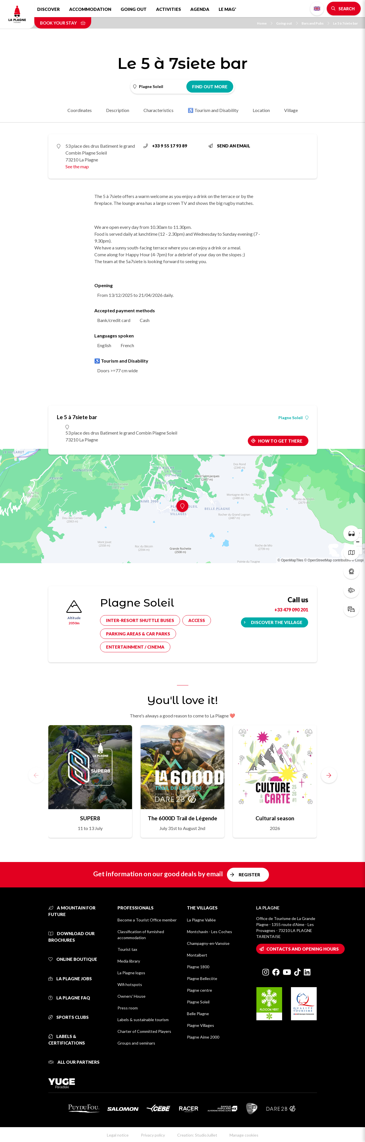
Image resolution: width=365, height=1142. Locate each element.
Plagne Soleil (293, 417)
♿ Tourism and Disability (213, 110)
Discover (48, 9)
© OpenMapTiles (290, 560)
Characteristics (158, 110)
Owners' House (131, 996)
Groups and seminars (136, 1043)
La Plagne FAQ (69, 997)
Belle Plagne (198, 1013)
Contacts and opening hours (302, 948)
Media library (128, 961)
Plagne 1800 (198, 966)
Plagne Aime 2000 (203, 1037)
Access (196, 620)
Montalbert (197, 955)
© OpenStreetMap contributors (327, 560)
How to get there (280, 440)
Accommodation (90, 9)
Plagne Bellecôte (202, 978)
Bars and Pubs (315, 23)
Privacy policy (153, 1135)
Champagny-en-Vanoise (208, 943)
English (317, 9)
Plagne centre (199, 990)
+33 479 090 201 (291, 609)
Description (117, 110)
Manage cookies (244, 1135)
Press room (127, 1007)
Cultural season (275, 818)
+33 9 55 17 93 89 (165, 145)
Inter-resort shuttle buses (140, 620)
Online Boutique (72, 959)
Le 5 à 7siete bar (345, 23)
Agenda (199, 9)
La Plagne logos (131, 972)
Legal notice (118, 1135)
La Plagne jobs (70, 978)
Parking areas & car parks (138, 633)
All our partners (73, 1062)
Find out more (210, 86)
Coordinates (79, 110)
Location (261, 110)
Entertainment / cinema (135, 646)
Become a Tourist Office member (147, 919)
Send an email (229, 145)
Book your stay (62, 22)
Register (249, 874)
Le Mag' (227, 9)
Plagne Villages (200, 1025)
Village (291, 110)
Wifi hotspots (129, 984)
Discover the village (276, 622)
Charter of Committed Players (144, 1031)
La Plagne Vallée (201, 919)
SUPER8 (90, 818)
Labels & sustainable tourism (143, 1019)
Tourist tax (127, 949)
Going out (134, 9)
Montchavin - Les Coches (209, 931)
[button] (329, 775)
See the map (77, 166)
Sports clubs (68, 1017)
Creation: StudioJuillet (197, 1135)
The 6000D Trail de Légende (182, 818)
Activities (168, 9)
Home (264, 23)
